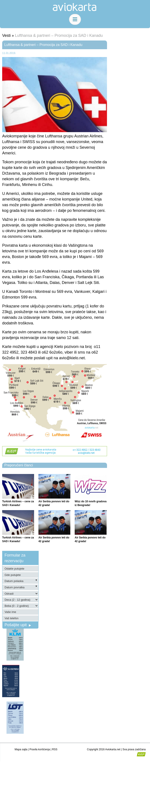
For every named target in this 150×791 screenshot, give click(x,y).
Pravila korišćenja (40, 749)
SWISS (28, 142)
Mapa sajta (21, 749)
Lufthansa (10, 142)
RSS (55, 749)
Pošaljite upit (18, 625)
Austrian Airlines (88, 136)
